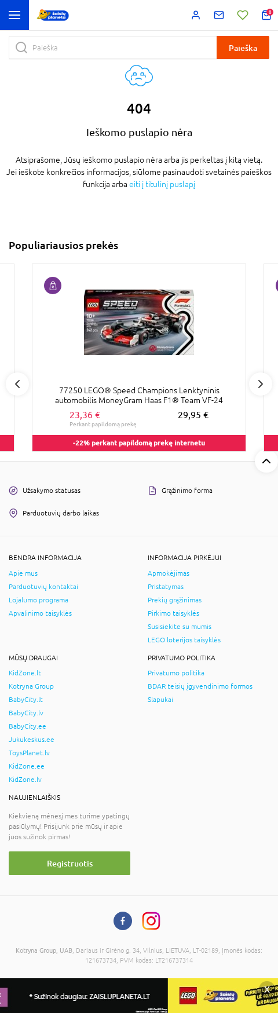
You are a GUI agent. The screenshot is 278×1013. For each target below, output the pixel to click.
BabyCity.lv (26, 713)
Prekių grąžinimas (175, 600)
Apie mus (23, 573)
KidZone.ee (27, 766)
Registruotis (70, 863)
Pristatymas (166, 587)
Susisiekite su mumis (179, 627)
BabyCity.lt (26, 700)
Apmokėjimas (168, 573)
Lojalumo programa (38, 600)
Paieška (243, 48)
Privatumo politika (176, 673)
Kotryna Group (31, 686)
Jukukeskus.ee (31, 740)
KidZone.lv (25, 780)
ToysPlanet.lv (29, 753)
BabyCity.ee (27, 726)
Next (260, 384)
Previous (17, 384)
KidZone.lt (25, 673)
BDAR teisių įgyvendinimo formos (200, 686)
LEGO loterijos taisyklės (184, 640)
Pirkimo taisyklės (173, 613)
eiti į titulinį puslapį (162, 184)
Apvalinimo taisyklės (40, 613)
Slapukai (160, 700)
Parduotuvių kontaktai (43, 587)
